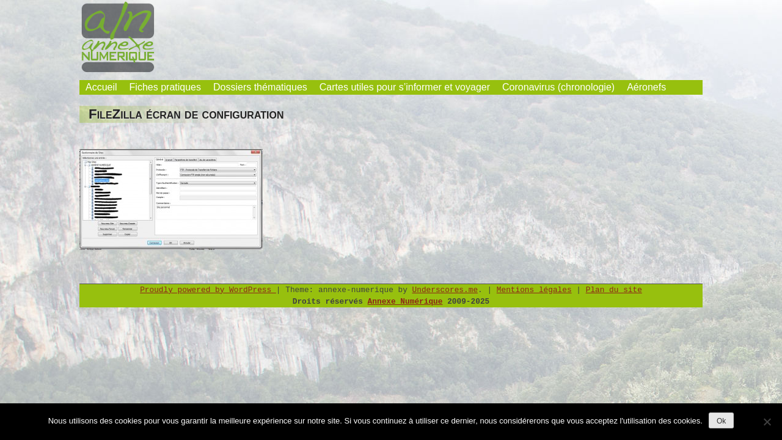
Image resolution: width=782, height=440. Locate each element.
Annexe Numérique (405, 301)
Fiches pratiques (165, 87)
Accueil (101, 87)
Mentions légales (534, 290)
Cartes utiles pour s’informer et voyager (405, 87)
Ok (721, 421)
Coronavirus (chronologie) (558, 87)
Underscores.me (445, 290)
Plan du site (614, 290)
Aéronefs (646, 87)
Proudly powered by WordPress (208, 290)
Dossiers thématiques (260, 87)
